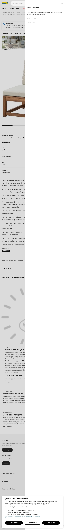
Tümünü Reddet (32, 522)
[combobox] (45, 22)
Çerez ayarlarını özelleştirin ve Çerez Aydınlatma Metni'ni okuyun (22, 516)
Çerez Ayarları (51, 522)
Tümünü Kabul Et (14, 522)
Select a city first (31, 18)
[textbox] (45, 22)
